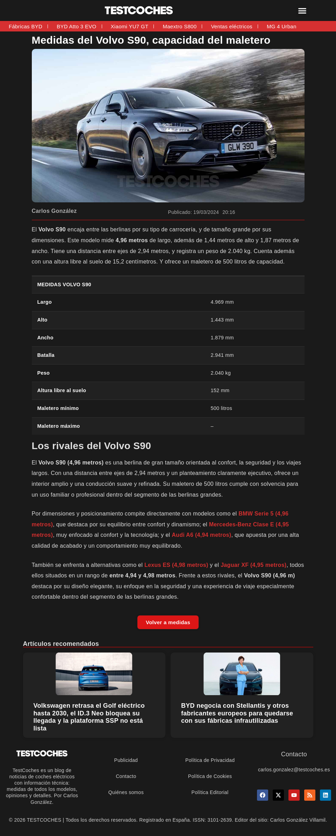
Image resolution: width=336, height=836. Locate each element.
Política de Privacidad (210, 760)
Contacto (126, 776)
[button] (302, 10)
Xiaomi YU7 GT (130, 26)
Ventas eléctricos (231, 26)
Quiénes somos (126, 792)
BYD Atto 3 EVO (76, 26)
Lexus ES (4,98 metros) (176, 565)
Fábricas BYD (25, 26)
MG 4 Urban (281, 26)
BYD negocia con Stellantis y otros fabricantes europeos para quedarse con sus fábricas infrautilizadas (237, 713)
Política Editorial (210, 792)
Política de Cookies (210, 776)
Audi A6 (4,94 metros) (201, 535)
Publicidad (126, 760)
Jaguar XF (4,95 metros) (253, 565)
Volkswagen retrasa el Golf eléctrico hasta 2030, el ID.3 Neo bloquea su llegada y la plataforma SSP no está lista (89, 717)
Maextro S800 (179, 26)
